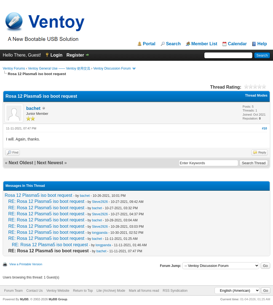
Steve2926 (100, 202)
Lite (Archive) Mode (111, 291)
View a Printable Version (25, 264)
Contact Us (34, 291)
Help (262, 44)
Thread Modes (256, 95)
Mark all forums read (144, 291)
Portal (149, 44)
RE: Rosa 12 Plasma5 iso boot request (46, 201)
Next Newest (50, 162)
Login (56, 55)
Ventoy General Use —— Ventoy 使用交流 (59, 68)
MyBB (24, 299)
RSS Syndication (175, 291)
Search (173, 44)
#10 (264, 128)
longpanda (100, 233)
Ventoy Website (57, 291)
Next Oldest (21, 162)
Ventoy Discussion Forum (112, 68)
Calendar (237, 44)
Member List (204, 44)
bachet (33, 108)
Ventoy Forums (14, 68)
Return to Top (83, 291)
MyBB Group (58, 299)
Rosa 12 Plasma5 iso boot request (38, 195)
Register (75, 55)
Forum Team (13, 291)
